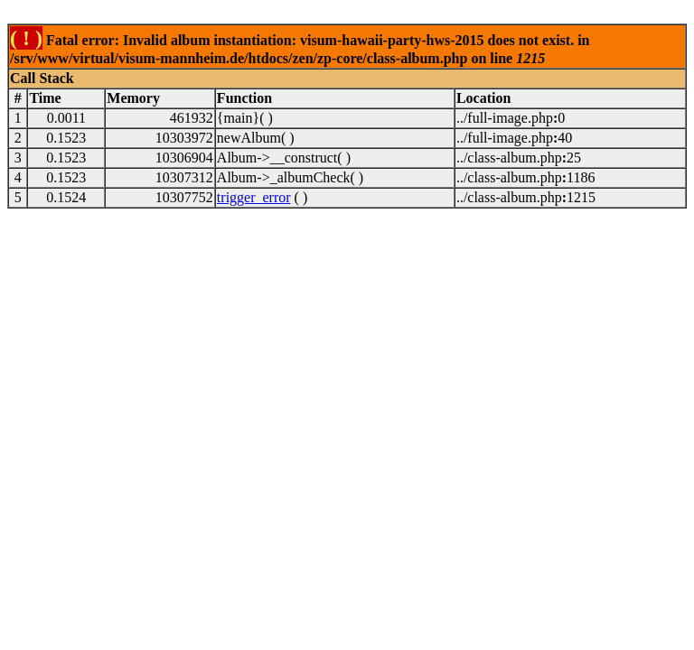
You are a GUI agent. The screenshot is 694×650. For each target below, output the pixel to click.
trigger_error (254, 197)
